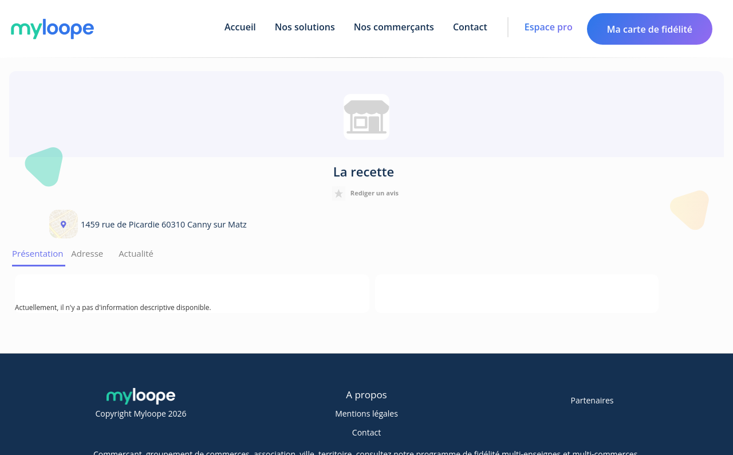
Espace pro (549, 27)
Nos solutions (305, 27)
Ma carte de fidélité (649, 29)
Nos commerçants (394, 27)
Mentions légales (366, 413)
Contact (470, 27)
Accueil (240, 27)
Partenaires (592, 400)
